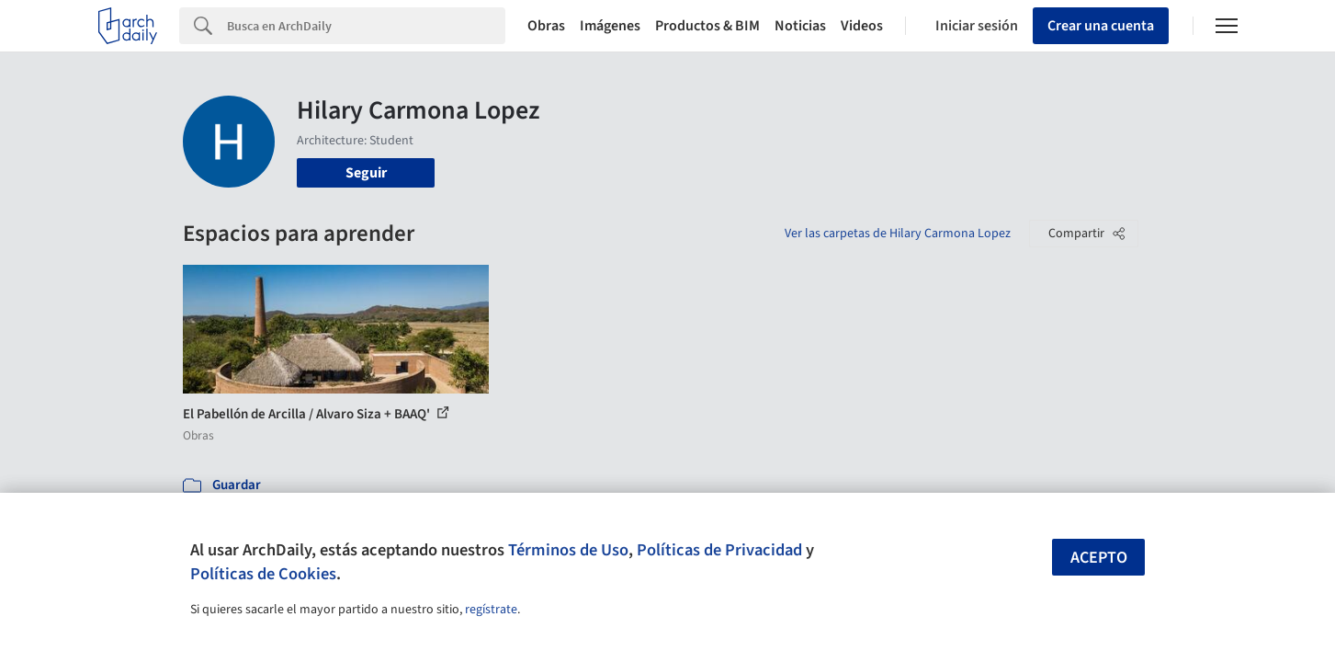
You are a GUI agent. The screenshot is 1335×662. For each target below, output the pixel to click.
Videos (862, 25)
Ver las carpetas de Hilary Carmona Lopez (898, 233)
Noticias (800, 25)
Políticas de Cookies (263, 574)
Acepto (1098, 557)
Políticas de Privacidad (719, 550)
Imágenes (610, 25)
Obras (546, 25)
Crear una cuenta (1100, 26)
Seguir (366, 173)
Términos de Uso (568, 550)
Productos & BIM (707, 25)
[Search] (366, 25)
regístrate (491, 609)
